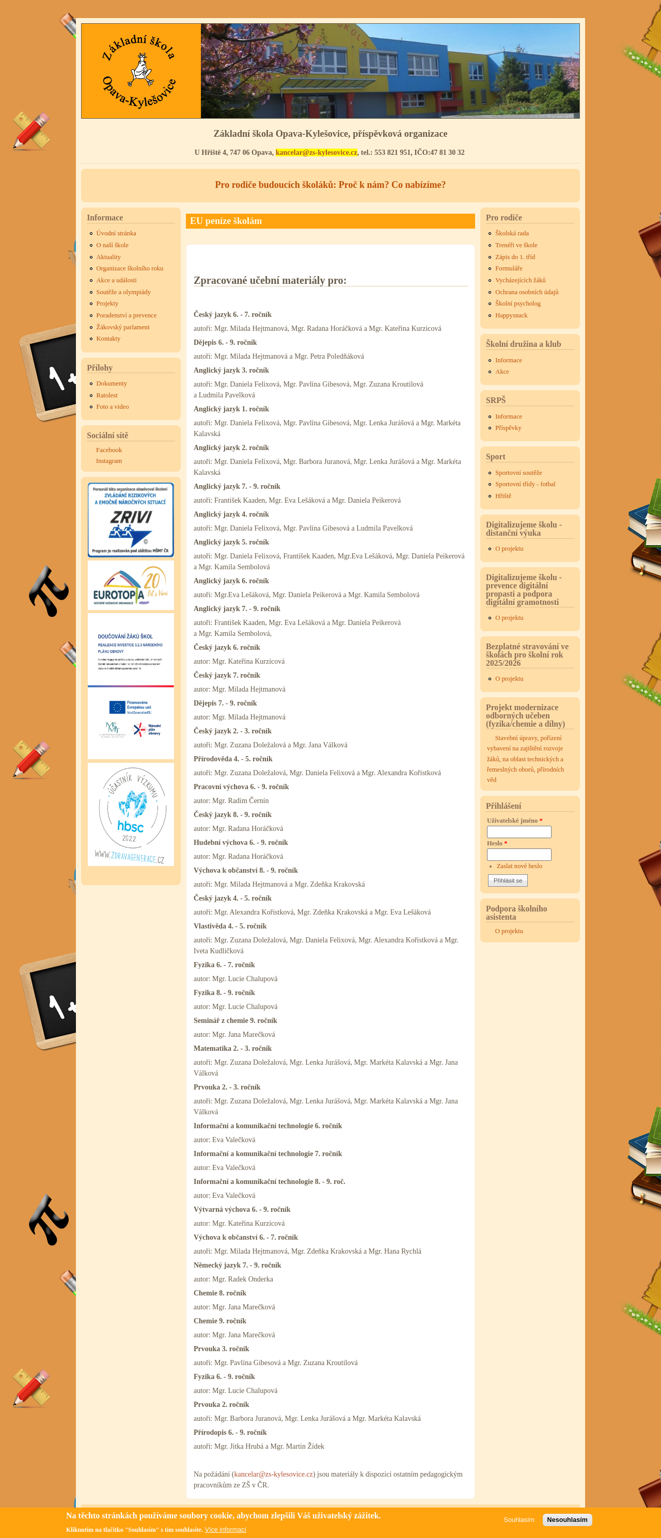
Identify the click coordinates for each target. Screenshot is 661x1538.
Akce (502, 371)
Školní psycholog (518, 303)
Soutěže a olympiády (124, 292)
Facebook (109, 450)
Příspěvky (508, 427)
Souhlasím (519, 1520)
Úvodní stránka (116, 233)
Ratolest (107, 395)
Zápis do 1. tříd (515, 257)
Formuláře (508, 268)
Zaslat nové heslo (519, 866)
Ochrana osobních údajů (526, 292)
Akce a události (117, 280)
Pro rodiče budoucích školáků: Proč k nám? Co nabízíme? (330, 185)
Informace (508, 360)
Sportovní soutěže (518, 472)
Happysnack (511, 315)
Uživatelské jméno (515, 820)
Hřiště (503, 496)
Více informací (226, 1529)
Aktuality (109, 257)
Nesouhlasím (567, 1520)
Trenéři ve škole (516, 245)
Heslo (497, 843)
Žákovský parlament (123, 327)
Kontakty (109, 338)
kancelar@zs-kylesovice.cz (316, 152)
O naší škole (113, 245)
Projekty (108, 303)
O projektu (509, 548)
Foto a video (113, 406)
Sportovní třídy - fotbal (525, 484)
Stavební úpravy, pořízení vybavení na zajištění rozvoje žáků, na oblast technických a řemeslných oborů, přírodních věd (525, 758)
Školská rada (512, 233)
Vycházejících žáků (520, 280)
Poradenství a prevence (127, 315)
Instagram (109, 460)
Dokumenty (112, 383)
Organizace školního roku (130, 268)
